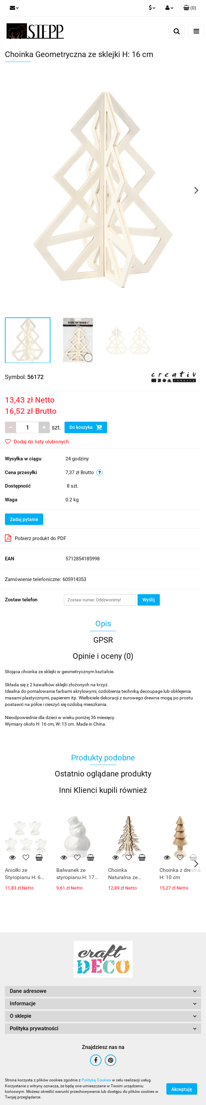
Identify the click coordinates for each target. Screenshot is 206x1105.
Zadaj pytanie (24, 519)
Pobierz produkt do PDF (35, 538)
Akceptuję (181, 1089)
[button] (189, 8)
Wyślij (148, 599)
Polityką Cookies (96, 1080)
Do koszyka (85, 427)
